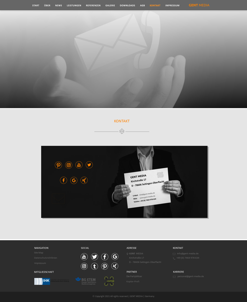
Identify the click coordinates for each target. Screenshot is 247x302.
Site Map (38, 253)
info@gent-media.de (187, 253)
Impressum (40, 263)
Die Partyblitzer (134, 276)
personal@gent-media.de (191, 276)
